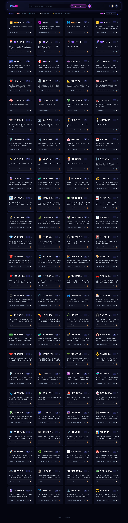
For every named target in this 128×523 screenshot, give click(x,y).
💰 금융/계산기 (57, 13)
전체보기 (11, 13)
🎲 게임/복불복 (44, 13)
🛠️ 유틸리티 (33, 13)
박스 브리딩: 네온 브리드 (80, 6)
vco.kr (14, 6)
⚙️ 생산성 (68, 13)
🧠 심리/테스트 (21, 13)
